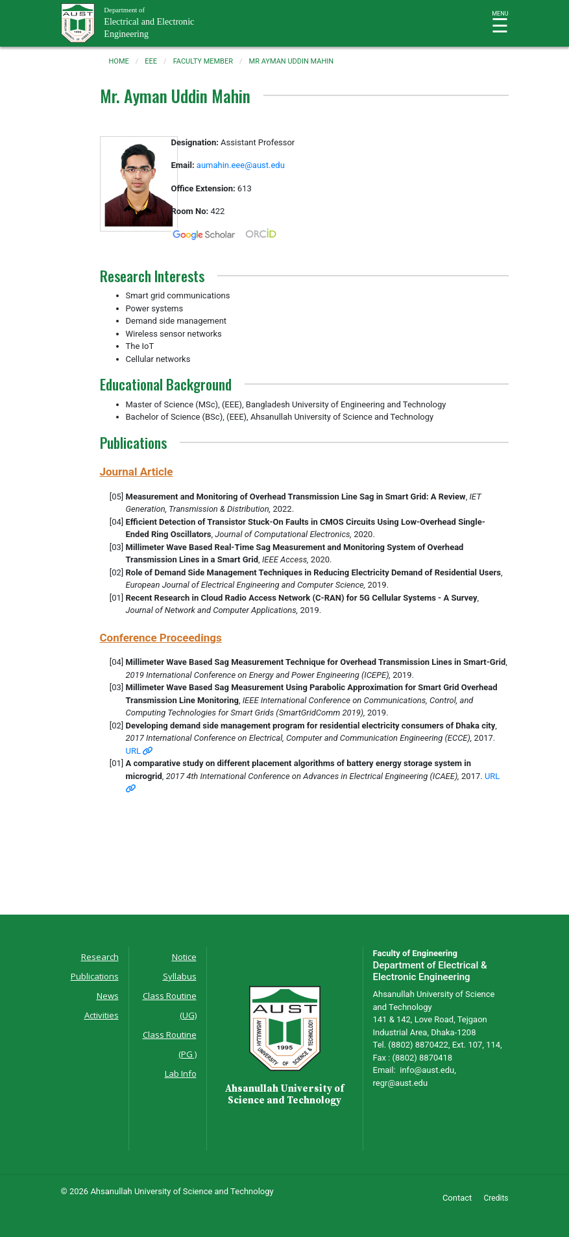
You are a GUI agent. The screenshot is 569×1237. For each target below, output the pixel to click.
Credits (496, 1198)
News (108, 996)
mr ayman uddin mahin (291, 61)
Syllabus (180, 976)
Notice (184, 957)
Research (100, 957)
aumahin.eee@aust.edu (241, 165)
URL (139, 751)
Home (119, 61)
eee (151, 61)
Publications (95, 976)
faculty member (203, 61)
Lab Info (181, 1073)
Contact (457, 1198)
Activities (101, 1015)
